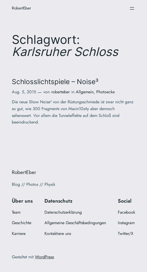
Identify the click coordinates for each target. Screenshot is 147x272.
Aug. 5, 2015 (24, 92)
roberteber (60, 92)
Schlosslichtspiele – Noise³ (55, 82)
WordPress (44, 257)
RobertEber (21, 8)
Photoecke (105, 92)
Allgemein (85, 92)
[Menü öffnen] (132, 8)
